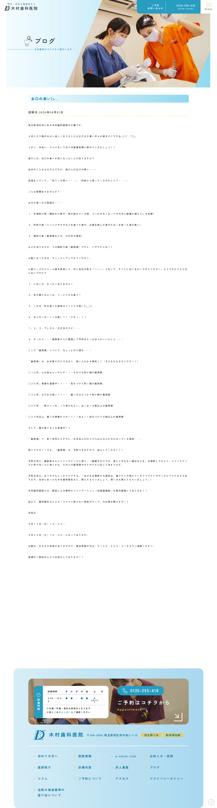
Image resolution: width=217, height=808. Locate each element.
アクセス (122, 778)
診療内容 (85, 767)
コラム (43, 778)
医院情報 (85, 756)
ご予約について (90, 778)
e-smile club (125, 756)
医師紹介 (44, 767)
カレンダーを (66, 712)
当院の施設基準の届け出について (51, 792)
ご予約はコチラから (150, 705)
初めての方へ (48, 756)
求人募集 (122, 767)
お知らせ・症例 (161, 756)
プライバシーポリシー (167, 778)
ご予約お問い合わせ (155, 7)
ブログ (155, 767)
